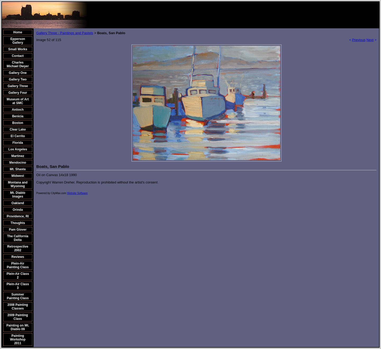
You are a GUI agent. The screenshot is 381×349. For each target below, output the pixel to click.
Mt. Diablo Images (17, 194)
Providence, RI (18, 216)
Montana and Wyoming (18, 184)
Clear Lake (18, 129)
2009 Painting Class (17, 317)
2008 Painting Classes (17, 306)
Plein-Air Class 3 (18, 286)
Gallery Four (17, 93)
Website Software (77, 193)
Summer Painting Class (18, 296)
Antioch (18, 109)
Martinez (17, 156)
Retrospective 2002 (17, 248)
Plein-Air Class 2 (18, 275)
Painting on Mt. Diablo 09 (17, 327)
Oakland (17, 203)
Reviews (17, 257)
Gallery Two (17, 79)
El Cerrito (18, 136)
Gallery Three (18, 86)
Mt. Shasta (18, 169)
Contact (18, 56)
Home (17, 32)
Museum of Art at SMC (18, 101)
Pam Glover (18, 229)
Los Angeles (17, 149)
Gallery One (17, 73)
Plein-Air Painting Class (18, 265)
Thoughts (18, 223)
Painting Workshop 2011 (17, 339)
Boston (17, 123)
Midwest (17, 176)
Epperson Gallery (17, 40)
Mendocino (17, 162)
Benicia (18, 116)
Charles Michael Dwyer (18, 64)
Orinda (18, 210)
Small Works (17, 49)
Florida (17, 143)
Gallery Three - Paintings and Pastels (64, 33)
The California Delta (17, 238)
